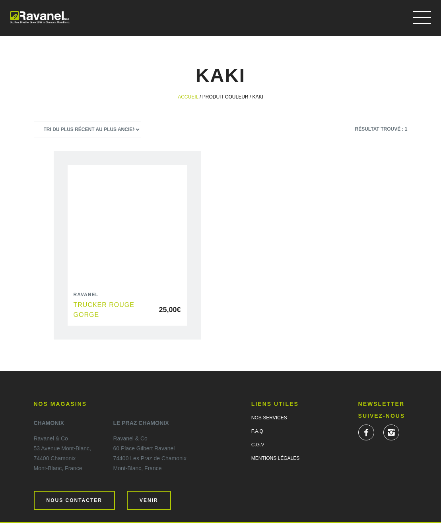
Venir (149, 500)
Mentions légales (275, 458)
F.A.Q (257, 431)
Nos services (269, 418)
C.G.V (257, 445)
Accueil (188, 97)
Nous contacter (74, 500)
